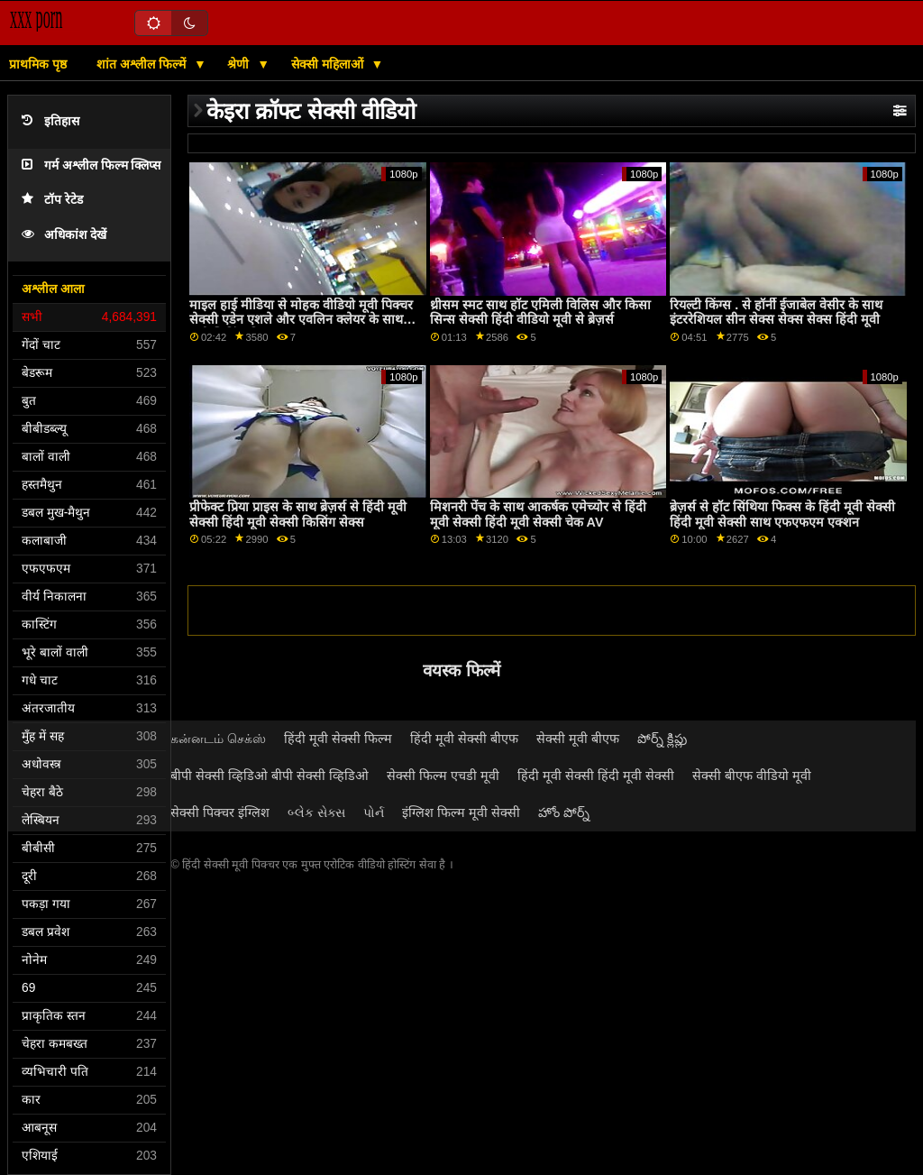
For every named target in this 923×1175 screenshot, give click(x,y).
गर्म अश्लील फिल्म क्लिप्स (91, 165)
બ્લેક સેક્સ (316, 812)
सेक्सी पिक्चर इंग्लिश (220, 812)
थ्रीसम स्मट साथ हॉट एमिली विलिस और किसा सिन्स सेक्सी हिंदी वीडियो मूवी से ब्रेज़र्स (540, 312)
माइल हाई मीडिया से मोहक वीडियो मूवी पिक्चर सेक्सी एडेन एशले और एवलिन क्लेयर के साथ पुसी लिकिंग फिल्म (301, 320)
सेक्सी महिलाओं (329, 64)
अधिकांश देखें (64, 235)
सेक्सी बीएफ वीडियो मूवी (751, 775)
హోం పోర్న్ (563, 812)
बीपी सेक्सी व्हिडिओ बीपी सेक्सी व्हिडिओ (269, 775)
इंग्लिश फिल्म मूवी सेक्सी (461, 812)
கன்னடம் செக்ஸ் (218, 738)
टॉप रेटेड (52, 200)
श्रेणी (239, 64)
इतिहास (50, 121)
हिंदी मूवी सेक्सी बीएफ (464, 738)
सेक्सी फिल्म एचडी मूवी (443, 775)
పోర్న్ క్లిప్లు (662, 738)
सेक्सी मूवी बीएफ (577, 738)
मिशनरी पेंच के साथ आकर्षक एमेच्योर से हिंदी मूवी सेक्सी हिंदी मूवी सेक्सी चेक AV (538, 514)
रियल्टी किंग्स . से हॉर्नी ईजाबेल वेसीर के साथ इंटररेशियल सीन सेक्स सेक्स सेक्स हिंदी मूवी (776, 312)
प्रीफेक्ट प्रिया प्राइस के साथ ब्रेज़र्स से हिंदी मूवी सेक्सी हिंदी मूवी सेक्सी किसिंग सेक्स (298, 514)
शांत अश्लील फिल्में (142, 64)
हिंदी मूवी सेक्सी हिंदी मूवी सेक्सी (595, 775)
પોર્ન (373, 812)
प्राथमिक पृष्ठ (38, 64)
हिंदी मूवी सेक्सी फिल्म (338, 738)
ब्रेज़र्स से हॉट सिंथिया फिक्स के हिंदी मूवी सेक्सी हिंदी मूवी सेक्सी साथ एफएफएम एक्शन (782, 514)
